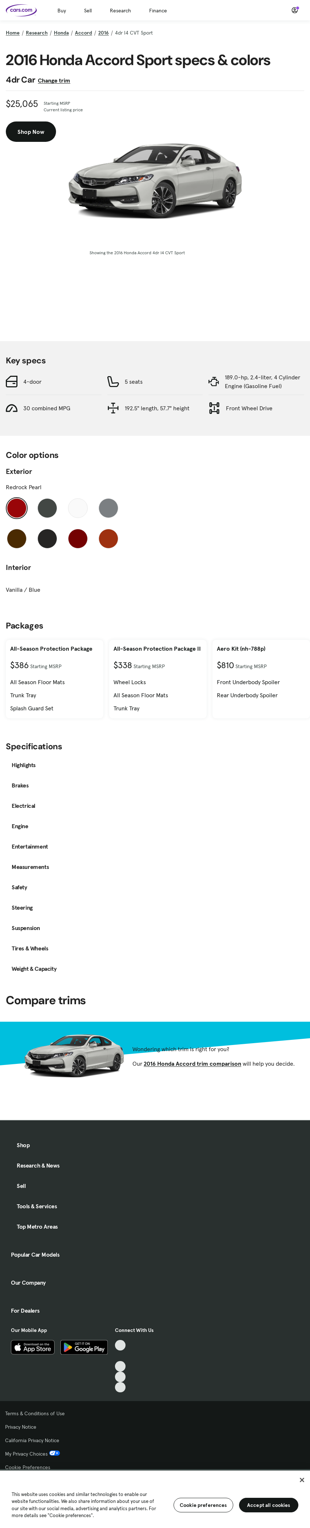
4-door (32, 381)
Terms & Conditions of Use (35, 1413)
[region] (155, 1498)
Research (120, 10)
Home (13, 32)
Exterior (19, 471)
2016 (103, 32)
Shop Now (30, 131)
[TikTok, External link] (120, 1345)
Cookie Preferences (27, 1467)
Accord (83, 32)
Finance (158, 10)
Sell (88, 10)
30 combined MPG (46, 408)
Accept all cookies (268, 1505)
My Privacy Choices (32, 1454)
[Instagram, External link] (120, 1377)
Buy (61, 10)
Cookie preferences (203, 1505)
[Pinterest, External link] (120, 1387)
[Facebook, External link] (120, 1356)
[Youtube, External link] (120, 1366)
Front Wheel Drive (249, 408)
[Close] (302, 1480)
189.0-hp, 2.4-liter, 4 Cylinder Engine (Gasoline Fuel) (262, 382)
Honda (61, 32)
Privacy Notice (20, 1427)
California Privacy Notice (32, 1440)
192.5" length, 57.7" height (157, 408)
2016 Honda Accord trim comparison (192, 1063)
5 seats (134, 381)
